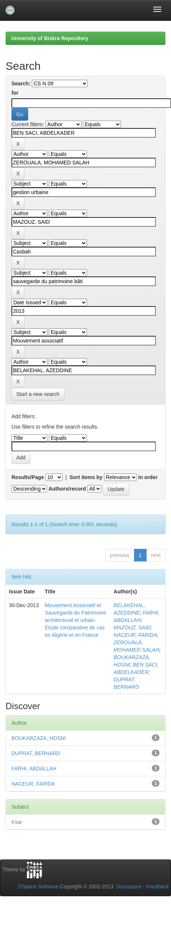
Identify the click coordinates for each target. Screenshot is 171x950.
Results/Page (27, 477)
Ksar (16, 822)
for (15, 93)
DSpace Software (38, 887)
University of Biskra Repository (49, 38)
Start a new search (38, 394)
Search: (20, 83)
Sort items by (86, 477)
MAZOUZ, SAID (132, 627)
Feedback (157, 887)
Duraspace (128, 887)
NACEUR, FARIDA (135, 635)
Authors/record (67, 489)
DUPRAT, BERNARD (35, 753)
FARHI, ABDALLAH (33, 769)
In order (148, 477)
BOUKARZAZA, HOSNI (38, 738)
